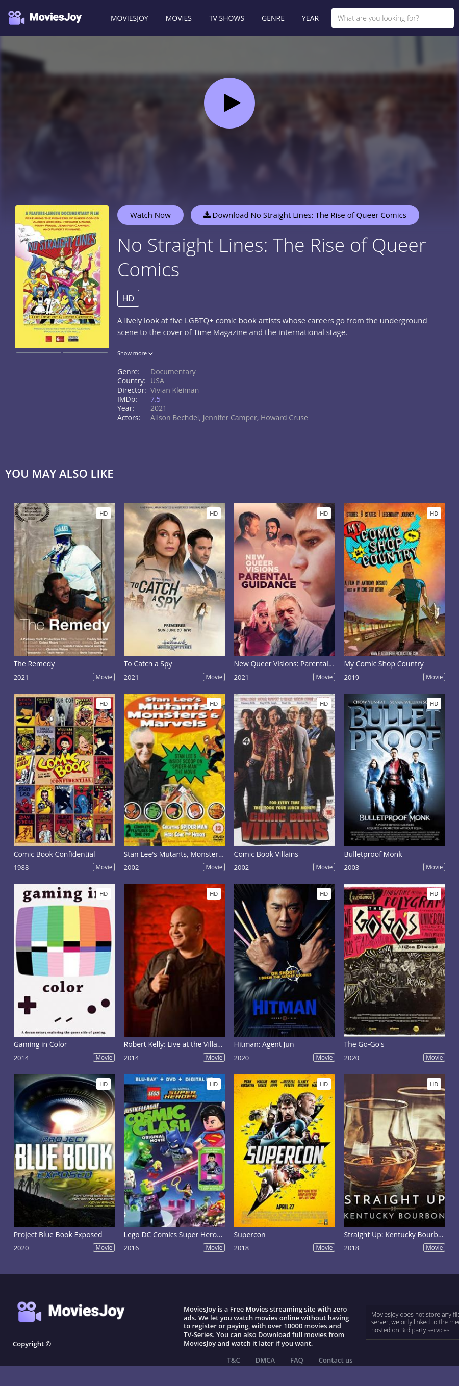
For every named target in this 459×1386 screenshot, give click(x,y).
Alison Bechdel (174, 417)
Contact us (336, 1360)
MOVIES (179, 18)
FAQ (296, 1360)
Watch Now (150, 215)
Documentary (173, 371)
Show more (135, 353)
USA (157, 381)
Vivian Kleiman (174, 390)
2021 (158, 408)
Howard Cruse (284, 417)
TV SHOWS (226, 18)
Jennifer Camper (230, 417)
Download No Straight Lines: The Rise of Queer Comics (304, 215)
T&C (233, 1360)
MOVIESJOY (129, 18)
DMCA (265, 1360)
